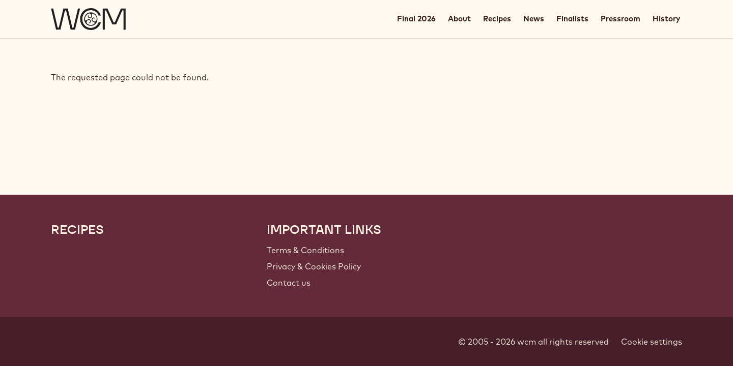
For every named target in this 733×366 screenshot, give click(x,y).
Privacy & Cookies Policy (314, 266)
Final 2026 (416, 18)
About (459, 18)
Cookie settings (651, 342)
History (666, 18)
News (533, 18)
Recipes (497, 18)
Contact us (289, 283)
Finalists (572, 18)
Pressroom (620, 18)
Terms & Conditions (305, 250)
